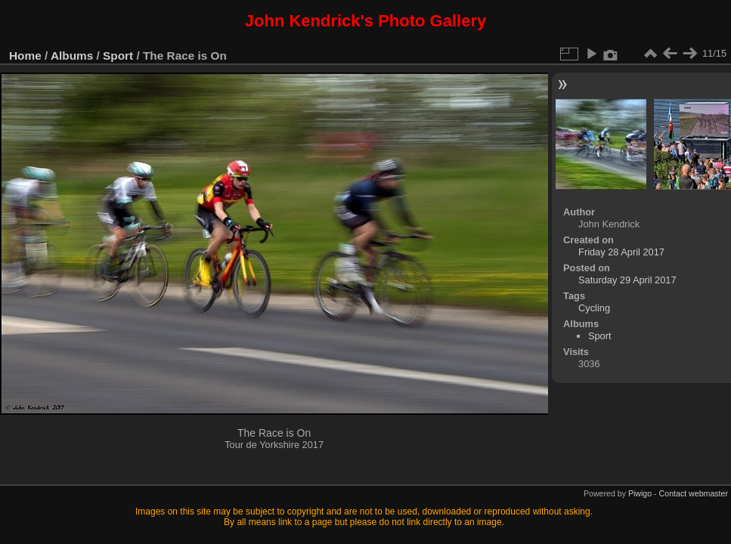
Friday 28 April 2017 (621, 252)
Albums (72, 55)
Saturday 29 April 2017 (627, 280)
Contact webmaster (693, 493)
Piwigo (640, 493)
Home (25, 55)
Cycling (594, 308)
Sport (118, 55)
